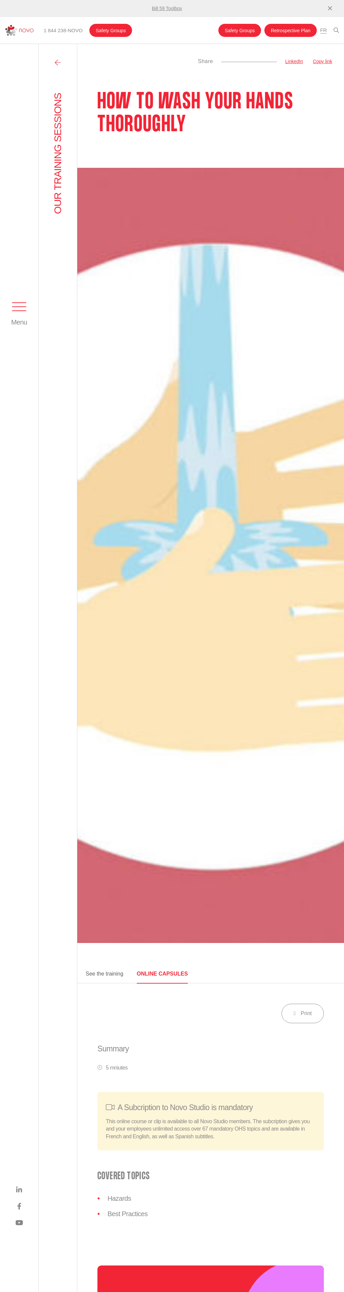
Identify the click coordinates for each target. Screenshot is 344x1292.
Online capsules (162, 974)
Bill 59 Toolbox (167, 8)
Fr (323, 30)
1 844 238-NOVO (63, 30)
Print (303, 1013)
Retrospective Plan (290, 30)
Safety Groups (111, 30)
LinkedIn (294, 61)
